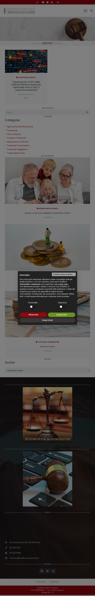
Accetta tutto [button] (61, 315)
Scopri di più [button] (47, 320)
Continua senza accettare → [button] (63, 274)
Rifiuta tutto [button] (33, 315)
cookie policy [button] (63, 284)
